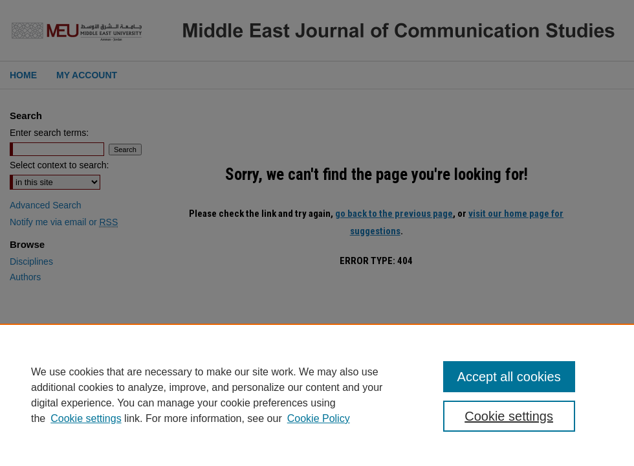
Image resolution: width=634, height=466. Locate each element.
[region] (317, 395)
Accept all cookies (509, 377)
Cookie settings (85, 418)
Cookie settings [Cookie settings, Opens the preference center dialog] (509, 416)
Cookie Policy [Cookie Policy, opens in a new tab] (318, 418)
